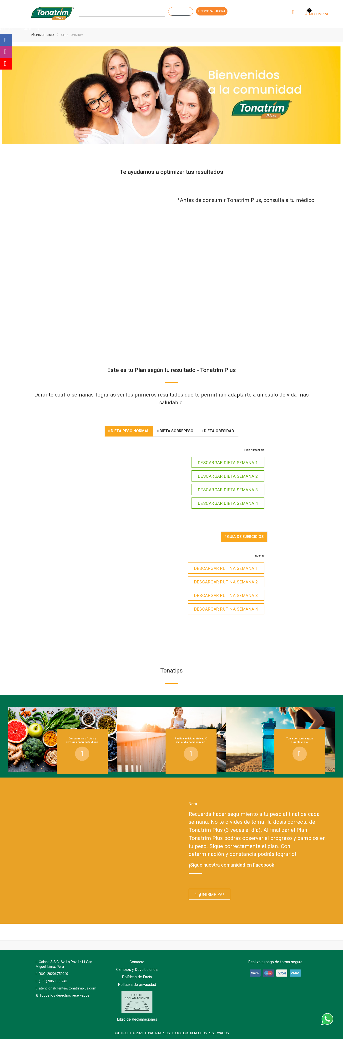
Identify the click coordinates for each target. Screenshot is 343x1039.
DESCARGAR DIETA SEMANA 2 (228, 476)
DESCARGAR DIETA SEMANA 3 (228, 489)
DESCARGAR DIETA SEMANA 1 (228, 462)
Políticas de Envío (137, 977)
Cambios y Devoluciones (137, 969)
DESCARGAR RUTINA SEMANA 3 (226, 595)
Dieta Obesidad (218, 431)
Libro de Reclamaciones (137, 1006)
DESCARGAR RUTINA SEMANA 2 (226, 581)
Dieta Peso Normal (128, 431)
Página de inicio (43, 35)
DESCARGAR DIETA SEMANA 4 (228, 503)
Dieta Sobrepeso (175, 431)
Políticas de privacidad (137, 984)
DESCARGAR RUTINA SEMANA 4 (226, 609)
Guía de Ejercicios (244, 536)
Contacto (137, 962)
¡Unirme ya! (209, 894)
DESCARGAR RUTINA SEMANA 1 (226, 568)
